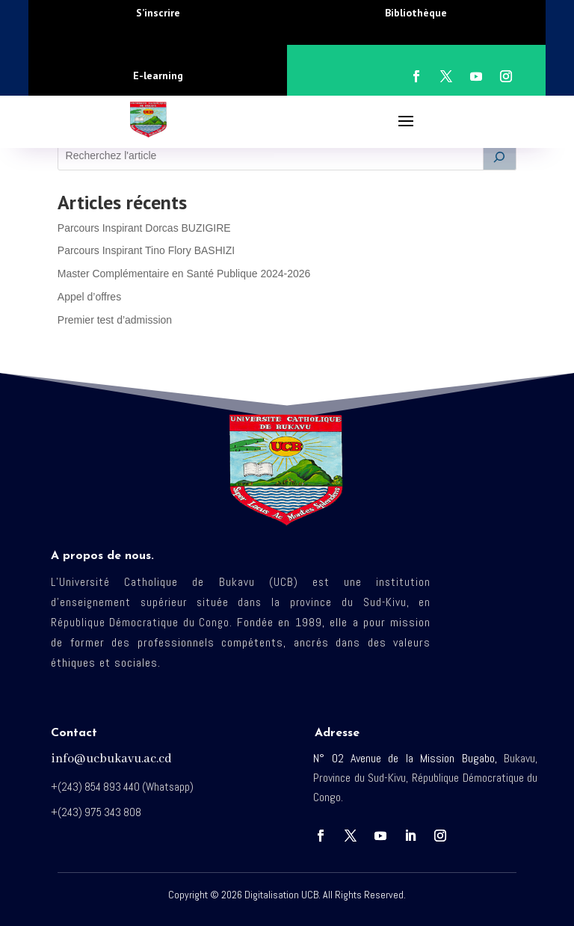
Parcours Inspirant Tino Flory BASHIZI (146, 250)
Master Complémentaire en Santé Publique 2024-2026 (184, 274)
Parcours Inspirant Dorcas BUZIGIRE (144, 228)
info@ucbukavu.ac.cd (111, 759)
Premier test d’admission (115, 320)
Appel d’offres (89, 297)
